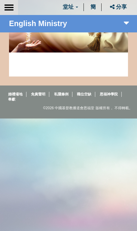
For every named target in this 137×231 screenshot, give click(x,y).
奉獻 (11, 99)
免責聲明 (38, 94)
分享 (118, 7)
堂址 (70, 7)
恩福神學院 (109, 94)
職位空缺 (84, 94)
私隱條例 (61, 94)
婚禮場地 (15, 94)
